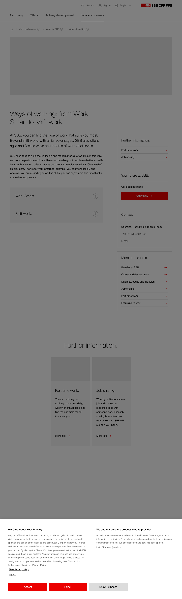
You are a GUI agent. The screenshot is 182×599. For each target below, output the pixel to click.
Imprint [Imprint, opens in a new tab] (12, 577)
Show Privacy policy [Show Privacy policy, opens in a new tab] (19, 571)
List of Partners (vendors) (108, 549)
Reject (67, 588)
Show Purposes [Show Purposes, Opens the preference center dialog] (108, 588)
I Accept (27, 588)
